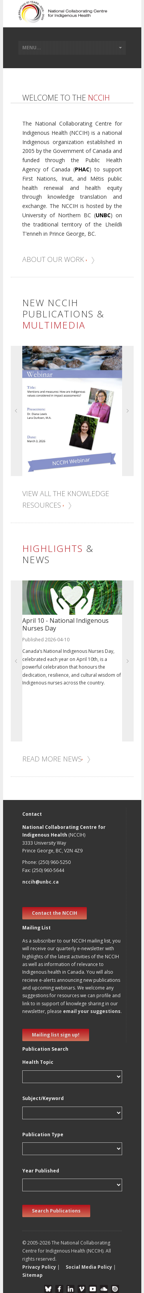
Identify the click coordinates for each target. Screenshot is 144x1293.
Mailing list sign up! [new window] (55, 1034)
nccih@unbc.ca (40, 882)
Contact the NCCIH (54, 913)
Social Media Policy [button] (89, 1267)
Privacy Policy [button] (39, 1267)
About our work (58, 259)
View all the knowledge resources (65, 499)
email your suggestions (92, 1011)
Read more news (56, 758)
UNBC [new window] (103, 215)
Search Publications (56, 1210)
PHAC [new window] (82, 169)
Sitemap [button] (32, 1275)
